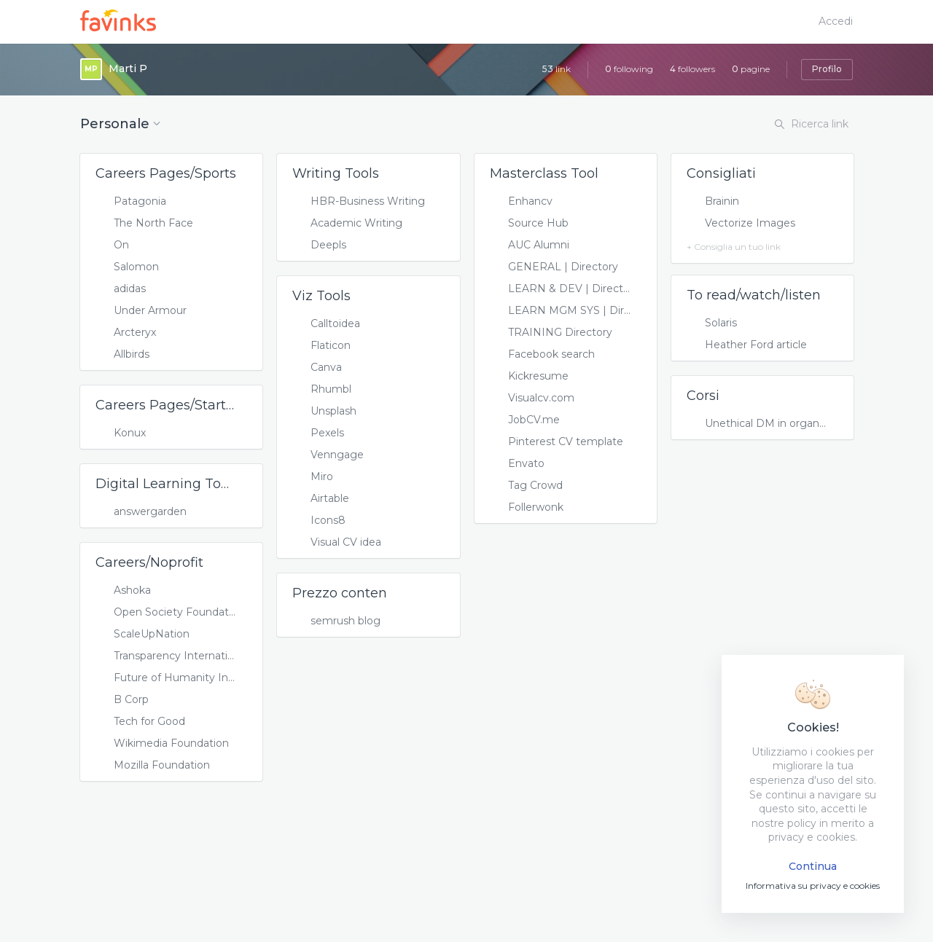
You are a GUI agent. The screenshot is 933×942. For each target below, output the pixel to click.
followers (692, 68)
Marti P (128, 68)
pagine (751, 68)
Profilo (827, 68)
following (629, 68)
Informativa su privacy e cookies (813, 885)
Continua (813, 866)
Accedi (836, 21)
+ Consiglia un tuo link (734, 246)
